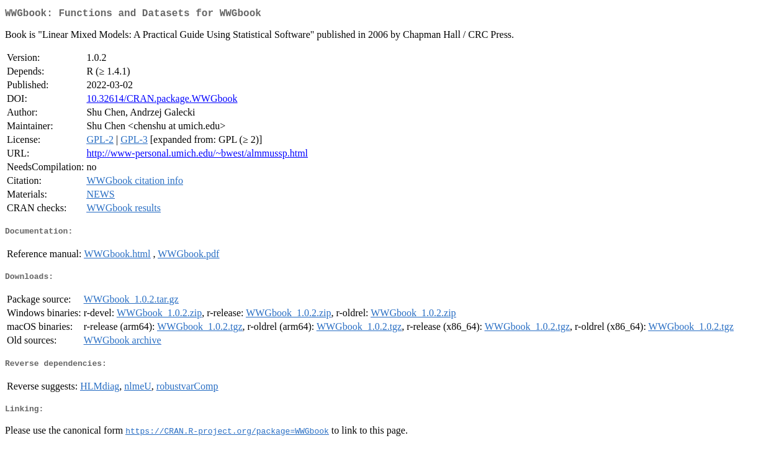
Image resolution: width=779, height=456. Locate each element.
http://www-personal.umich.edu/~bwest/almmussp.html (197, 155)
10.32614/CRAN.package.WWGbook (161, 101)
